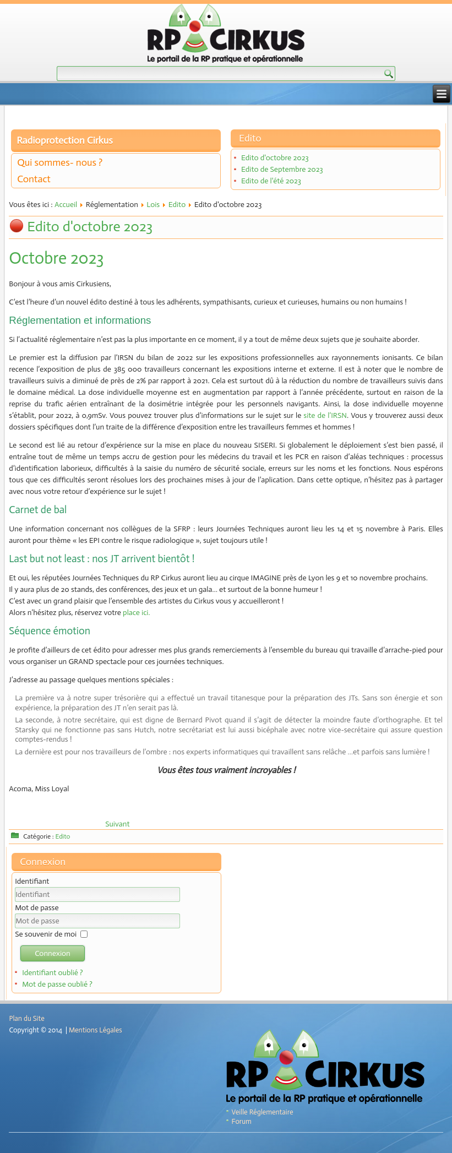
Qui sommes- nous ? (59, 162)
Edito (177, 204)
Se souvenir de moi (46, 934)
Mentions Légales (95, 1030)
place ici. (136, 612)
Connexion (52, 953)
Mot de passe (36, 907)
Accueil (66, 204)
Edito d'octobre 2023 (275, 157)
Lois (153, 204)
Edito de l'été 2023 (271, 181)
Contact (34, 179)
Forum (242, 1121)
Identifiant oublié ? (52, 972)
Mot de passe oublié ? (57, 984)
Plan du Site (26, 1018)
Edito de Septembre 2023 (282, 169)
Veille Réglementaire (262, 1112)
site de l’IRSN (325, 415)
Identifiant (32, 881)
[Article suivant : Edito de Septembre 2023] (117, 824)
